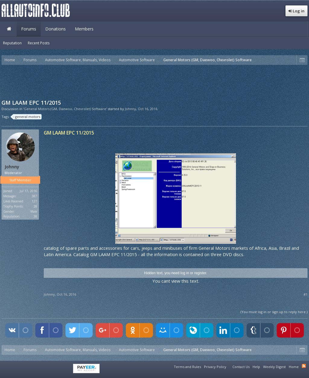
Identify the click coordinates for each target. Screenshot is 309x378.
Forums (28, 29)
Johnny (130, 108)
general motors (26, 116)
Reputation (12, 43)
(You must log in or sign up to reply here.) (274, 312)
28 (35, 206)
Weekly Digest (274, 366)
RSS (304, 366)
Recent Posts (38, 43)
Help (256, 366)
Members (84, 29)
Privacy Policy (215, 366)
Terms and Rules (187, 366)
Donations (55, 29)
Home (9, 29)
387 (34, 196)
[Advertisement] (154, 81)
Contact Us (241, 366)
